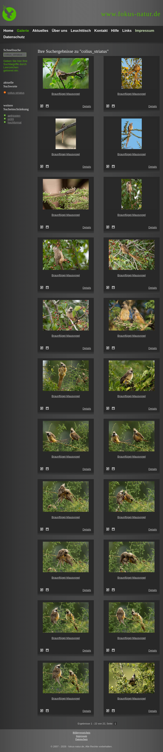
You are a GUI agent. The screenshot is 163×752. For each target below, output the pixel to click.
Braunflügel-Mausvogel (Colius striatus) (43, 106)
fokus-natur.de (131, 14)
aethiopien (14, 115)
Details (87, 106)
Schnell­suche (12, 50)
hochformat (14, 122)
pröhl (11, 119)
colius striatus (16, 92)
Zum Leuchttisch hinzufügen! (47, 106)
